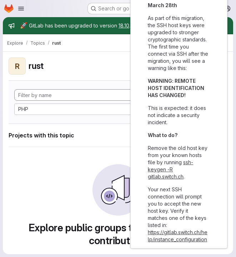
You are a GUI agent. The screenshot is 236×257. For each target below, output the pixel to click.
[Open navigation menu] (21, 8)
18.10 (124, 25)
